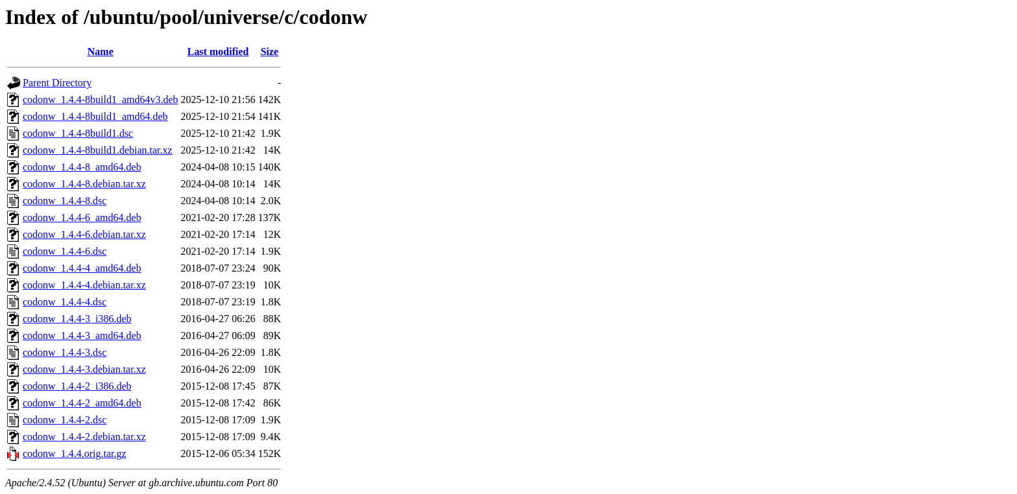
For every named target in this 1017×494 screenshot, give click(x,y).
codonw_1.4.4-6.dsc (64, 251)
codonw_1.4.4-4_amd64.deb (82, 268)
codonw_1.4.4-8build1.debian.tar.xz (98, 150)
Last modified (218, 51)
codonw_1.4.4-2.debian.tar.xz (84, 436)
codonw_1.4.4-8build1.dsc (78, 133)
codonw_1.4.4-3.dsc (64, 352)
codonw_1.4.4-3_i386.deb (77, 318)
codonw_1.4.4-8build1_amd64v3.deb (100, 99)
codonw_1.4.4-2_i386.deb (77, 386)
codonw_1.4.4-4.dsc (64, 301)
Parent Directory (57, 82)
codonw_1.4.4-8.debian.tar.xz (84, 183)
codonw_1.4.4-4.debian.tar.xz (84, 284)
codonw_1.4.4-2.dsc (64, 419)
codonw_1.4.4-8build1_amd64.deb (95, 116)
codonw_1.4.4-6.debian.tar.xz (84, 234)
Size (270, 51)
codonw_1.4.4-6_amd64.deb (82, 217)
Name (101, 51)
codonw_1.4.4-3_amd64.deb (82, 335)
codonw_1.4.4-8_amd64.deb (82, 166)
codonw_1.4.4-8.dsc (64, 200)
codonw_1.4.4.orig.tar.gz (74, 453)
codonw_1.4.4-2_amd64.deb (82, 402)
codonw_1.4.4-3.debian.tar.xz (84, 369)
